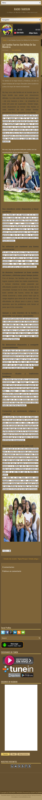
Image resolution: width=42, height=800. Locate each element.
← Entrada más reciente (9, 559)
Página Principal (23, 559)
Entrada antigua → (34, 559)
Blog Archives (23, 754)
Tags (13, 754)
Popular (5, 754)
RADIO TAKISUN (22, 9)
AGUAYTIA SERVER (36, 792)
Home (4, 40)
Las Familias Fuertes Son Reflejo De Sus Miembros (19, 45)
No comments (16, 50)
